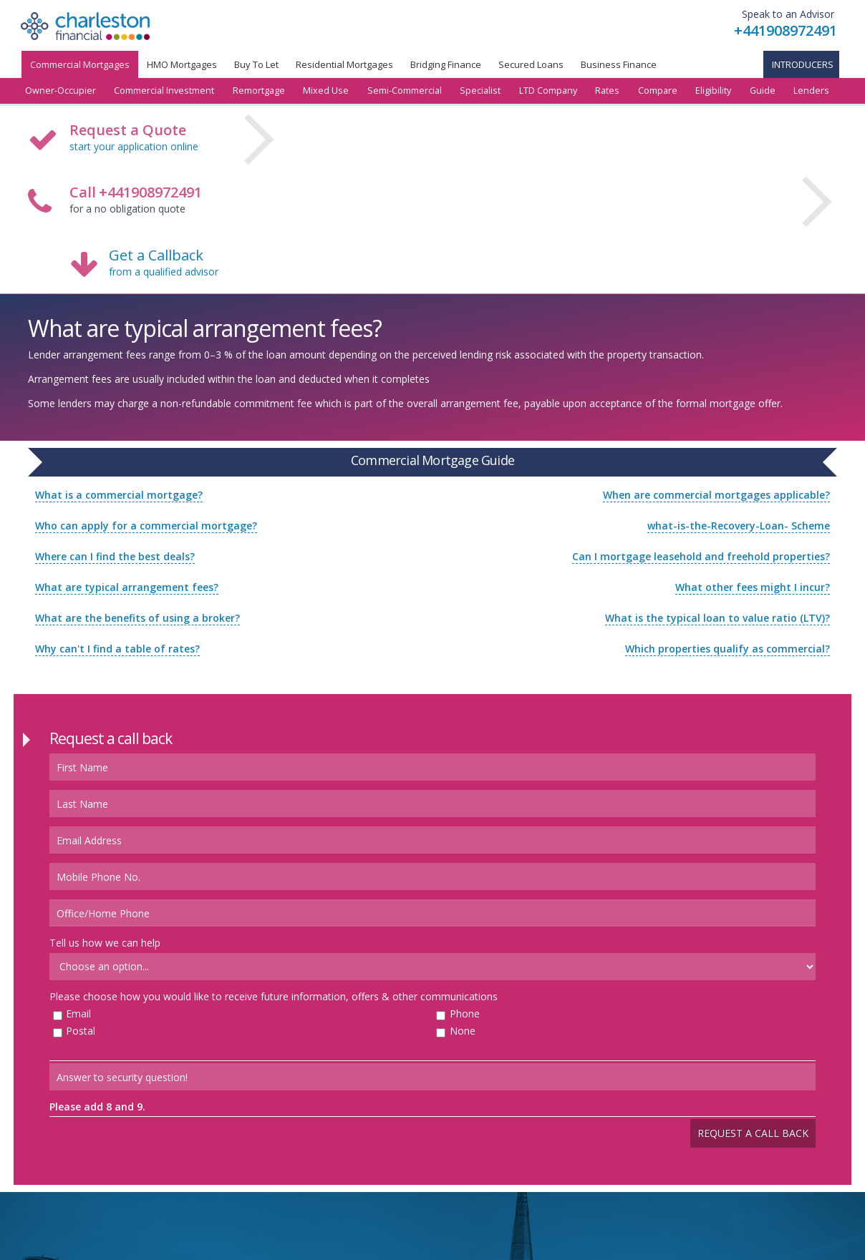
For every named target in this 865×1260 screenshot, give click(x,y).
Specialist (480, 90)
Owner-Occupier (60, 90)
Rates (607, 90)
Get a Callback (156, 255)
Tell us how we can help (104, 942)
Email (78, 1013)
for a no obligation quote (135, 201)
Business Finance (619, 64)
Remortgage (259, 90)
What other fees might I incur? (752, 587)
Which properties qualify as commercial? (727, 648)
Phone (465, 1013)
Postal (80, 1030)
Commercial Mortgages (80, 64)
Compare (657, 90)
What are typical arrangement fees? (126, 587)
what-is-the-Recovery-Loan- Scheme (738, 525)
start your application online (133, 146)
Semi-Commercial (404, 90)
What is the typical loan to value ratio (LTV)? (717, 618)
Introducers (802, 64)
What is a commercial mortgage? (119, 495)
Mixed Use (326, 90)
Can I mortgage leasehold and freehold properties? (701, 556)
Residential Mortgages (344, 64)
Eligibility (713, 90)
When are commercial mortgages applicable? (716, 495)
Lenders (811, 90)
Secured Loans (531, 64)
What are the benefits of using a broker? (137, 618)
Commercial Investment (164, 90)
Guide (762, 90)
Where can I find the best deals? (115, 556)
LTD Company (548, 90)
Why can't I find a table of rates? (117, 648)
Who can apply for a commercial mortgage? (146, 525)
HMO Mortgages (182, 64)
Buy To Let (256, 64)
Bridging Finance (445, 64)
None (462, 1030)
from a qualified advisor (163, 271)
